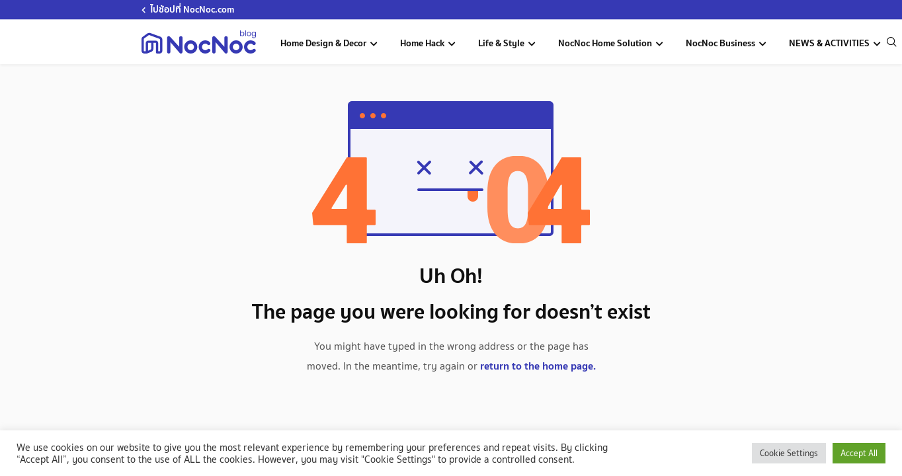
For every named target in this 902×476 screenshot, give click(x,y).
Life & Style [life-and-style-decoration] (502, 43)
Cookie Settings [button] (789, 453)
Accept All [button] (859, 453)
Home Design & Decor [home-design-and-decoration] (324, 43)
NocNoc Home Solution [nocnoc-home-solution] (606, 43)
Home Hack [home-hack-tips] (423, 43)
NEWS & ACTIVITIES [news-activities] (830, 43)
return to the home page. (538, 365)
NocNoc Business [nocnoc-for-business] (721, 43)
